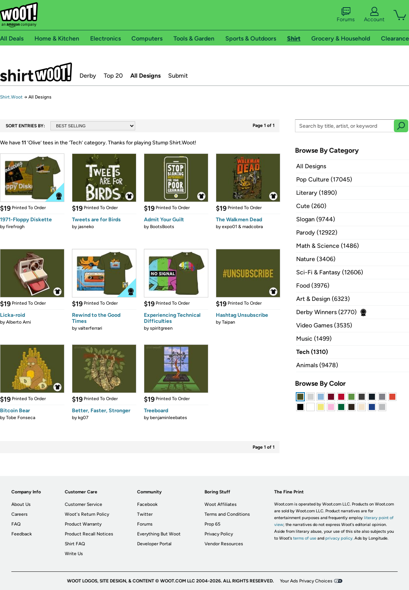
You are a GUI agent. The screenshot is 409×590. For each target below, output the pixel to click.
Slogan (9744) (315, 219)
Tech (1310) (312, 351)
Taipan (228, 322)
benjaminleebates (168, 417)
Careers (19, 514)
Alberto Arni (18, 322)
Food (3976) (312, 285)
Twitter (145, 514)
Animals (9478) (317, 365)
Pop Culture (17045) (324, 179)
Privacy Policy (218, 534)
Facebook (147, 504)
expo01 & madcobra (242, 226)
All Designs (145, 75)
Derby (88, 75)
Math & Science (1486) (327, 245)
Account (374, 15)
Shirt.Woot (36, 72)
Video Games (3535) (324, 325)
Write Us (74, 553)
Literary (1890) (316, 192)
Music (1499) (314, 338)
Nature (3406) (316, 259)
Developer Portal (154, 543)
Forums (346, 15)
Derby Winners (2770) (326, 312)
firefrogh (15, 226)
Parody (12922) (316, 232)
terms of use (304, 538)
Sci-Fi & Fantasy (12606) (329, 272)
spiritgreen (161, 328)
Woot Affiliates (220, 504)
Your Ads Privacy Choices (306, 581)
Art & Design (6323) (323, 298)
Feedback (21, 534)
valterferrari (90, 328)
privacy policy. (339, 538)
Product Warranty (83, 524)
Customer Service (83, 504)
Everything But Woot (159, 534)
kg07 (83, 417)
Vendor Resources (223, 543)
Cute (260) (311, 206)
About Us (21, 504)
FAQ (15, 524)
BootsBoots (162, 226)
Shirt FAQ (75, 543)
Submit (178, 75)
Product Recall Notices (89, 534)
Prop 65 (212, 524)
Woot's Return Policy (87, 514)
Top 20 (113, 75)
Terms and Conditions (227, 514)
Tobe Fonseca (20, 417)
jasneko (86, 226)
